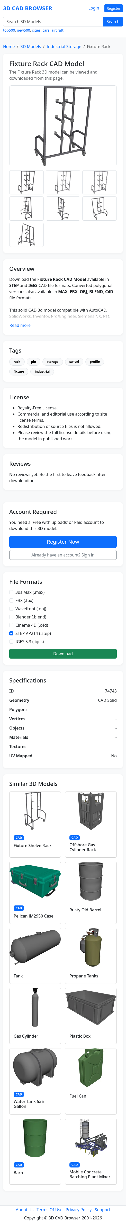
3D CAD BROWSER (27, 8)
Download (63, 654)
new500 (23, 30)
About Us (24, 1209)
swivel (74, 362)
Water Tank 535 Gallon (29, 1104)
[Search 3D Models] (53, 21)
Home (9, 46)
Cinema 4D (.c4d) (31, 625)
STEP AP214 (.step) (33, 633)
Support (102, 1209)
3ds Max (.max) (29, 592)
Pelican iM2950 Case (33, 916)
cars (45, 30)
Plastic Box (80, 1036)
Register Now (63, 541)
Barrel (19, 1172)
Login (93, 8)
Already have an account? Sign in (63, 555)
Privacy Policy (79, 1209)
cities (36, 30)
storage (53, 362)
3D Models (30, 46)
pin (33, 362)
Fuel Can (77, 1096)
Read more (20, 325)
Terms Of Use (49, 1209)
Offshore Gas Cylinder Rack (82, 847)
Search (113, 21)
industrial (42, 371)
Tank (18, 976)
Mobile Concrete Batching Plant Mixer (89, 1174)
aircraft (57, 30)
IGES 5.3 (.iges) (29, 641)
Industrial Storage (64, 46)
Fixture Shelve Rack (33, 845)
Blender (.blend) (30, 617)
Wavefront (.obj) (30, 609)
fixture (19, 371)
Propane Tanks (83, 976)
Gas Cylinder (26, 1036)
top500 (9, 30)
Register (114, 8)
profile (95, 362)
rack (17, 362)
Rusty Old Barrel (85, 910)
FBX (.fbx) (24, 600)
